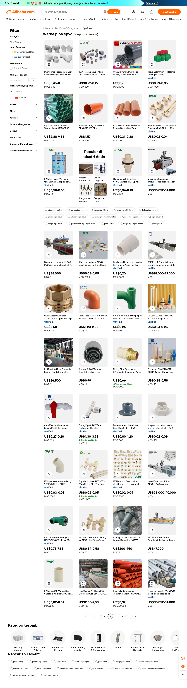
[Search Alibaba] (72, 12)
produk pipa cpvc (38, 661)
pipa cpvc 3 (107, 223)
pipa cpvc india (97, 668)
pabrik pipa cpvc (80, 661)
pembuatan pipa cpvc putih (81, 223)
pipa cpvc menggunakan (104, 217)
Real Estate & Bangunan (66, 28)
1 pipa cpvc (59, 661)
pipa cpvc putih (53, 210)
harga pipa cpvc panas (131, 223)
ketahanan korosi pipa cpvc (151, 668)
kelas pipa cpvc (147, 210)
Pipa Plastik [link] (88, 28)
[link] (183, 658)
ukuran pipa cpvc (77, 217)
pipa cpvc (101, 661)
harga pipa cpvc (76, 210)
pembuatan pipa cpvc (147, 661)
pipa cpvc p (155, 223)
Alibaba (46, 28)
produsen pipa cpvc (132, 217)
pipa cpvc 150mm (49, 675)
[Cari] (113, 11)
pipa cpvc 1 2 (156, 217)
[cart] (143, 12)
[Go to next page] (135, 616)
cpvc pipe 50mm (99, 210)
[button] (104, 12)
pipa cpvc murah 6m (121, 668)
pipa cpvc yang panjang (22, 675)
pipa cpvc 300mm (123, 210)
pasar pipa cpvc (53, 217)
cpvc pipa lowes (42, 668)
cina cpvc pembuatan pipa (70, 668)
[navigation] (23, 322)
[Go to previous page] (85, 616)
